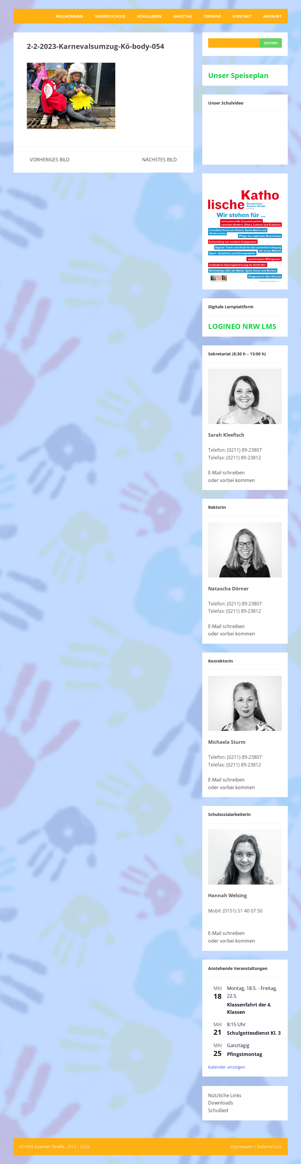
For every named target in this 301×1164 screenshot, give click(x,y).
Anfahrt (272, 16)
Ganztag (182, 16)
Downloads (220, 1103)
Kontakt (242, 16)
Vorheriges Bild (50, 159)
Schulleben (149, 16)
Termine (212, 16)
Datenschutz (269, 1146)
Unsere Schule (110, 16)
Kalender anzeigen (226, 1067)
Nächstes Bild (159, 159)
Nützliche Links (224, 1095)
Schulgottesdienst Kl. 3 (254, 1033)
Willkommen (69, 16)
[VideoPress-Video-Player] (245, 137)
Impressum (241, 1146)
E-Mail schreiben (226, 472)
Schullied (218, 1110)
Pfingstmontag (244, 1054)
